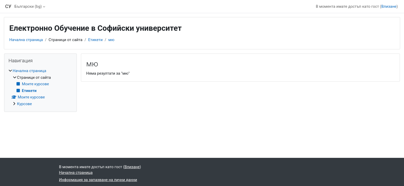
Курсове (24, 104)
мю (111, 39)
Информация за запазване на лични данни (98, 179)
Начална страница (26, 39)
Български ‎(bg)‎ (28, 6)
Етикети (95, 39)
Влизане (389, 6)
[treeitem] (40, 87)
